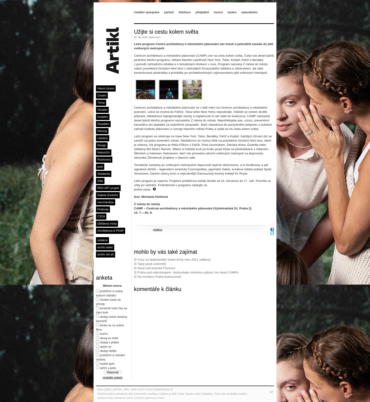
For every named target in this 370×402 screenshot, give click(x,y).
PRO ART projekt (108, 188)
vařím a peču (108, 368)
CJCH (101, 216)
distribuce (185, 12)
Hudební (102, 117)
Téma (101, 102)
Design (101, 145)
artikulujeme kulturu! (123, 398)
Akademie (103, 174)
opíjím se (105, 346)
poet (100, 166)
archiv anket (105, 247)
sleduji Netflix (108, 351)
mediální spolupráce (146, 12)
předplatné (202, 12)
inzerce (218, 12)
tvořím (104, 334)
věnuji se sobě (109, 338)
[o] (271, 391)
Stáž (100, 181)
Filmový (102, 131)
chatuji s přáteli (109, 342)
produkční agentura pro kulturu (149, 398)
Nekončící (103, 152)
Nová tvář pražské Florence (156, 268)
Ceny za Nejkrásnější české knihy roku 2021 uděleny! (174, 259)
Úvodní (101, 95)
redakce (102, 240)
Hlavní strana (105, 88)
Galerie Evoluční (107, 195)
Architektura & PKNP (110, 230)
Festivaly (103, 209)
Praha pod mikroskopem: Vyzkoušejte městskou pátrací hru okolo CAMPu (188, 272)
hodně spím (107, 363)
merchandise (105, 202)
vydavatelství (249, 12)
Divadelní (103, 124)
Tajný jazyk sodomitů (152, 264)
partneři (169, 12)
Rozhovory (104, 159)
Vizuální (102, 109)
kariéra (232, 12)
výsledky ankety (113, 377)
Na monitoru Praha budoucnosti (159, 276)
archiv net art (105, 254)
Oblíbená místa (107, 223)
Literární (102, 138)
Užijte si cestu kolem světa (166, 32)
